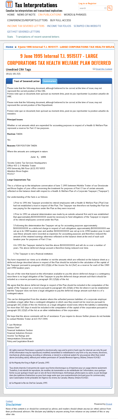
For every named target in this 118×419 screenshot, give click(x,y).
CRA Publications (49, 14)
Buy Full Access (60, 20)
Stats (10, 36)
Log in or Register (87, 3)
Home (11, 14)
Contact (9, 401)
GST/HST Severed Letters (23, 31)
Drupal (109, 404)
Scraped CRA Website (87, 26)
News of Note (26, 14)
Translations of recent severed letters (37, 36)
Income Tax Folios (59, 26)
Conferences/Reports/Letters (27, 20)
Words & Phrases (75, 14)
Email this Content (102, 69)
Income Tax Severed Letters (25, 26)
